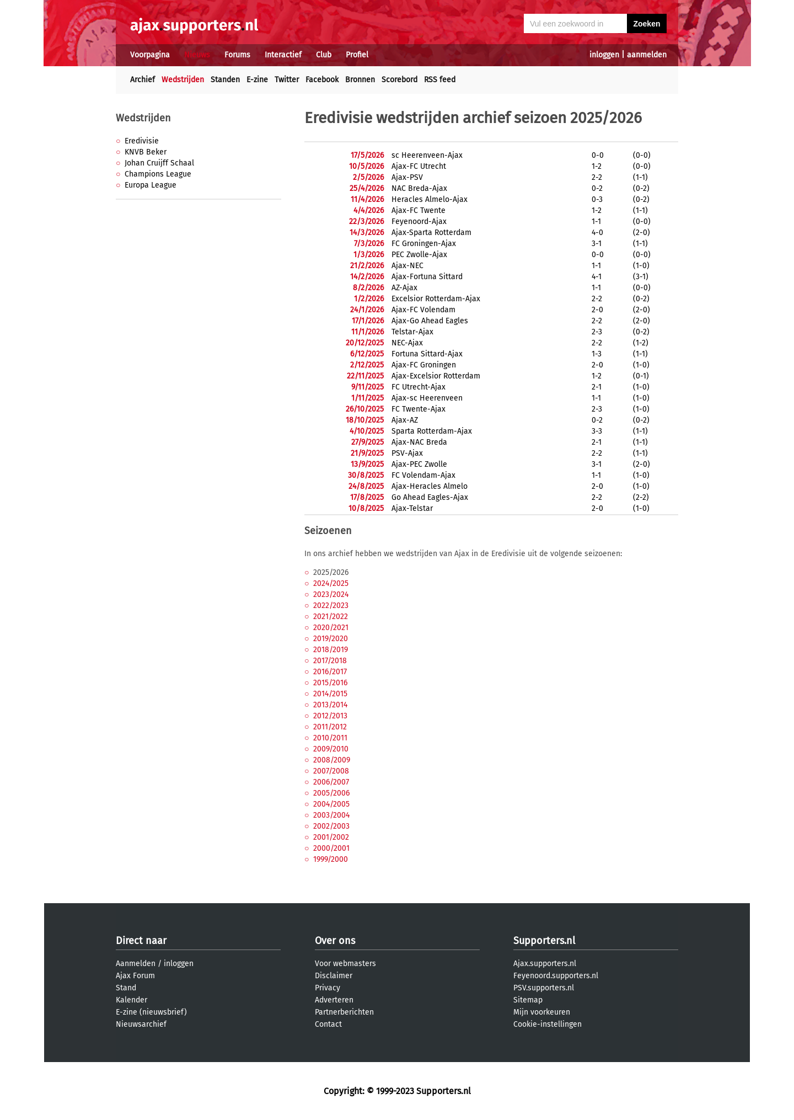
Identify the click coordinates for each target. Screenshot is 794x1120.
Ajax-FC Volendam (423, 309)
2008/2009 (331, 760)
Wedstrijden (183, 79)
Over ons (335, 941)
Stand (126, 988)
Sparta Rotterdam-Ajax (431, 431)
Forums (237, 55)
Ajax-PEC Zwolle (419, 464)
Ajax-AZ (404, 420)
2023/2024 (330, 594)
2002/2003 (331, 826)
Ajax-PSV (407, 177)
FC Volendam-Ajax (423, 475)
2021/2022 (330, 616)
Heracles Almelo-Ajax (429, 199)
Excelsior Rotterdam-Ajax (435, 298)
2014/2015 (330, 693)
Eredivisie (142, 141)
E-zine (257, 79)
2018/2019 (330, 649)
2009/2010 (330, 749)
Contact (328, 1024)
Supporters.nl (544, 941)
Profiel (357, 55)
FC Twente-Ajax (418, 409)
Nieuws (197, 55)
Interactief (283, 55)
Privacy (327, 988)
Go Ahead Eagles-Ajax (429, 497)
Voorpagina (150, 55)
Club (323, 55)
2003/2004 (331, 815)
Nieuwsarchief (141, 1024)
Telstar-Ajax (412, 332)
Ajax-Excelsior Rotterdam (435, 376)
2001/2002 (331, 837)
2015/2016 (330, 682)
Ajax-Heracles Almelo (429, 486)
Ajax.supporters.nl (544, 963)
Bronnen (360, 79)
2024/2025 (330, 583)
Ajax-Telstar (412, 508)
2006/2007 (331, 782)
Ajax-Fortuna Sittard (427, 276)
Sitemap (528, 1000)
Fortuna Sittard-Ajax (427, 354)
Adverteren (334, 1000)
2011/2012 (330, 727)
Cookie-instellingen (547, 1024)
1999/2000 (330, 859)
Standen (225, 79)
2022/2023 (330, 605)
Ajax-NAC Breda (419, 442)
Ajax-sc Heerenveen (427, 398)
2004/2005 (331, 804)
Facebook (322, 79)
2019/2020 (330, 638)
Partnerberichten (344, 1012)
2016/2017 (330, 671)
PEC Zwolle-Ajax (419, 254)
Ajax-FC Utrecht (418, 166)
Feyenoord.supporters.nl (555, 975)
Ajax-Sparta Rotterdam (431, 232)
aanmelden (647, 55)
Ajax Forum (135, 975)
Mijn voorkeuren (541, 1012)
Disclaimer (333, 975)
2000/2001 (331, 848)
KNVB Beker (146, 152)
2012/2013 (330, 716)
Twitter (287, 79)
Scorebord (399, 79)
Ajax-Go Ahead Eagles (429, 321)
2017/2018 (330, 660)
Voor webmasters (345, 963)
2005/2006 (331, 793)
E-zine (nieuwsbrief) (151, 1012)
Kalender (131, 1000)
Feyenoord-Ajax (419, 221)
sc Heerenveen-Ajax (427, 155)
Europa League (150, 185)
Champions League (158, 174)
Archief (142, 79)
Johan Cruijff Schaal (159, 163)
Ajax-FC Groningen (423, 365)
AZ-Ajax (404, 287)
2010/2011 (330, 738)
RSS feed (439, 79)
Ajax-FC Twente (418, 210)
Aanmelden (135, 963)
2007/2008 (331, 771)
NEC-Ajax (407, 343)
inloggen (604, 55)
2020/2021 (330, 627)
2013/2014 (330, 705)
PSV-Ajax (407, 453)
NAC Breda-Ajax (419, 188)
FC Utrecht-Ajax (418, 387)
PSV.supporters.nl (543, 988)
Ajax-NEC (407, 265)
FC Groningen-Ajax (423, 243)
